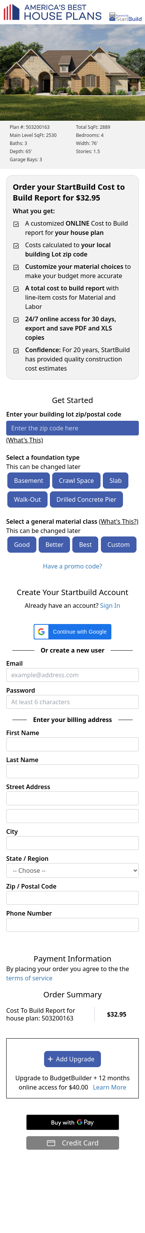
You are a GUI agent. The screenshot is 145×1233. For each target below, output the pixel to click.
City (12, 831)
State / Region (27, 858)
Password (20, 690)
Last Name (22, 760)
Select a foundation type (43, 457)
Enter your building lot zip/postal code (63, 414)
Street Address (28, 787)
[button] (72, 631)
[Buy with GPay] (72, 1122)
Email (14, 663)
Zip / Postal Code (31, 886)
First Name (22, 733)
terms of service (29, 978)
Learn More (109, 1087)
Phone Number (29, 913)
